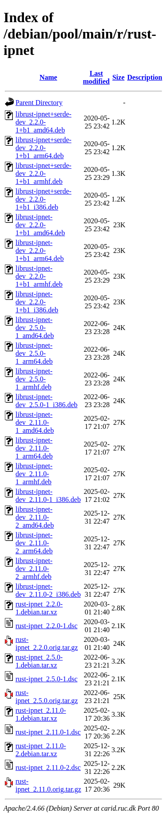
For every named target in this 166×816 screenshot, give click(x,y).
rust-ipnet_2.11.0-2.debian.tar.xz (40, 750)
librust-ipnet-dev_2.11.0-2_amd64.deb (34, 517)
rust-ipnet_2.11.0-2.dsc (48, 767)
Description (144, 77)
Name (48, 77)
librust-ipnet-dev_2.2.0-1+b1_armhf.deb (38, 276)
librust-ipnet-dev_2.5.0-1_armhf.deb (34, 379)
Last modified (96, 77)
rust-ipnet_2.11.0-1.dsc (48, 732)
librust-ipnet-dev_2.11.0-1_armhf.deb (34, 474)
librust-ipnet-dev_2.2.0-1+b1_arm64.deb (39, 250)
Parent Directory (38, 102)
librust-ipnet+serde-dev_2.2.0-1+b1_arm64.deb (43, 147)
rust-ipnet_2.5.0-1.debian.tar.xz (39, 661)
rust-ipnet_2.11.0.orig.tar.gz (48, 785)
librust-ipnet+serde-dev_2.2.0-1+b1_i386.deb (43, 199)
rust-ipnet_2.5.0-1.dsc (46, 679)
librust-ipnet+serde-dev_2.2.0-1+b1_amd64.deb (43, 122)
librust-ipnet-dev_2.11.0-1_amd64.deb (34, 422)
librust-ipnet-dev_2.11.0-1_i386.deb (48, 495)
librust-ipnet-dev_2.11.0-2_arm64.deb (34, 543)
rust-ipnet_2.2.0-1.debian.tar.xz (39, 608)
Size (118, 77)
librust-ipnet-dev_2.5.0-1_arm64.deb (34, 353)
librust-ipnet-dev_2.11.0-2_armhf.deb (34, 568)
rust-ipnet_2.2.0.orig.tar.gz (46, 643)
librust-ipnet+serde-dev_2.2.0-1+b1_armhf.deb (43, 173)
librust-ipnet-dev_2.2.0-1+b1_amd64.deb (40, 225)
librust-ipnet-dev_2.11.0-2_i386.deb (48, 590)
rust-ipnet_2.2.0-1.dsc (46, 625)
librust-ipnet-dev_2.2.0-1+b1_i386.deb (36, 302)
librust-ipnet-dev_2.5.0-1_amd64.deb (34, 327)
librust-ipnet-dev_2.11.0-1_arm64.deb (34, 448)
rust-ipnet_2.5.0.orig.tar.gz (46, 696)
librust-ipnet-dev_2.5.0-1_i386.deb (46, 400)
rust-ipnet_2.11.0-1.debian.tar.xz (40, 714)
